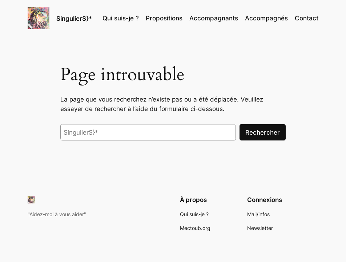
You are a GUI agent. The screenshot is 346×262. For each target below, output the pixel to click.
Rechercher (262, 132)
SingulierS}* (74, 18)
